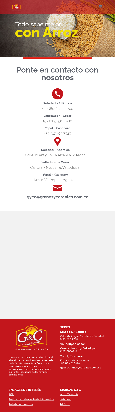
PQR (11, 394)
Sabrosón (65, 399)
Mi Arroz (65, 404)
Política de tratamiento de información (31, 399)
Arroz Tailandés (69, 394)
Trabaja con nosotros (21, 404)
